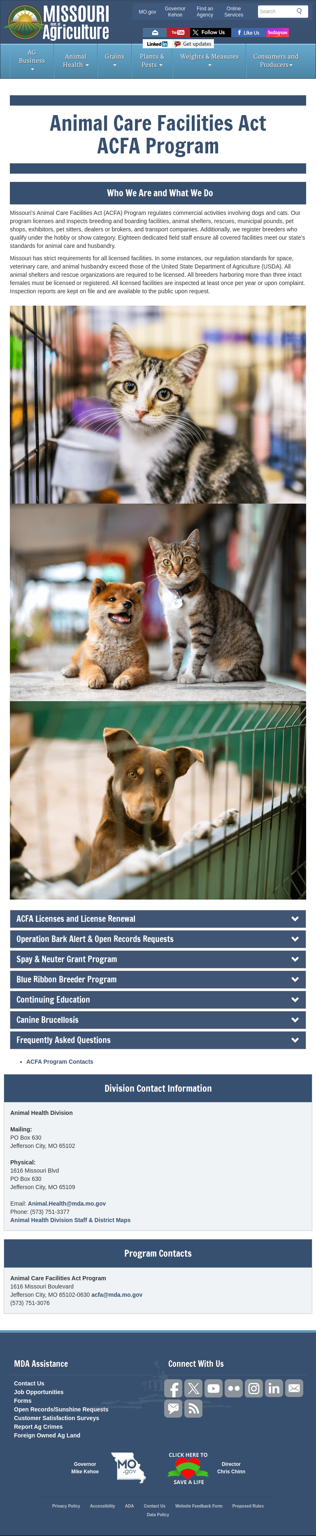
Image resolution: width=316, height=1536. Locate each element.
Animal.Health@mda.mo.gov (67, 1203)
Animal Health (76, 60)
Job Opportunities (39, 1392)
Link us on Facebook (173, 1388)
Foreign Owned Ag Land (47, 1435)
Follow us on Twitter (210, 32)
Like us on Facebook (248, 32)
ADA (129, 1506)
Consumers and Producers (276, 60)
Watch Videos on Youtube (178, 32)
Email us (155, 32)
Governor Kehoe (175, 12)
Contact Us (29, 1383)
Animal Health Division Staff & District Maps (70, 1220)
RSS (193, 1408)
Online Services (233, 12)
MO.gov (147, 12)
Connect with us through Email (294, 1388)
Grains (114, 59)
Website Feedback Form (199, 1506)
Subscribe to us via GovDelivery (193, 43)
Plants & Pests (152, 60)
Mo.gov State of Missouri (128, 1468)
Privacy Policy (66, 1506)
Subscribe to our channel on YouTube (213, 1388)
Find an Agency (205, 12)
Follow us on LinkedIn (274, 1388)
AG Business (32, 59)
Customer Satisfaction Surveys (56, 1418)
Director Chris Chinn (231, 1468)
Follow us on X (193, 1388)
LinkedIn (157, 43)
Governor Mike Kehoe (85, 1468)
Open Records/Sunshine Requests (61, 1409)
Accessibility (102, 1506)
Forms (23, 1400)
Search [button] (302, 11)
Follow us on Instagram (277, 32)
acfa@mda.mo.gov (116, 1294)
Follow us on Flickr (234, 1388)
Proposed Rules (248, 1506)
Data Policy (158, 1514)
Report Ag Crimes (38, 1426)
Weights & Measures (209, 59)
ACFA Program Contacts (59, 1061)
